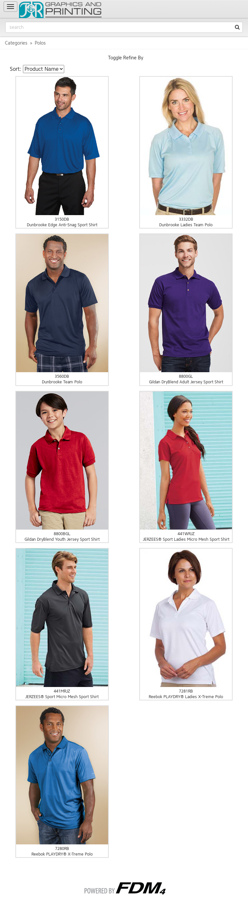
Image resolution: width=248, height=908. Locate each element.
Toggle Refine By (125, 58)
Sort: (15, 69)
